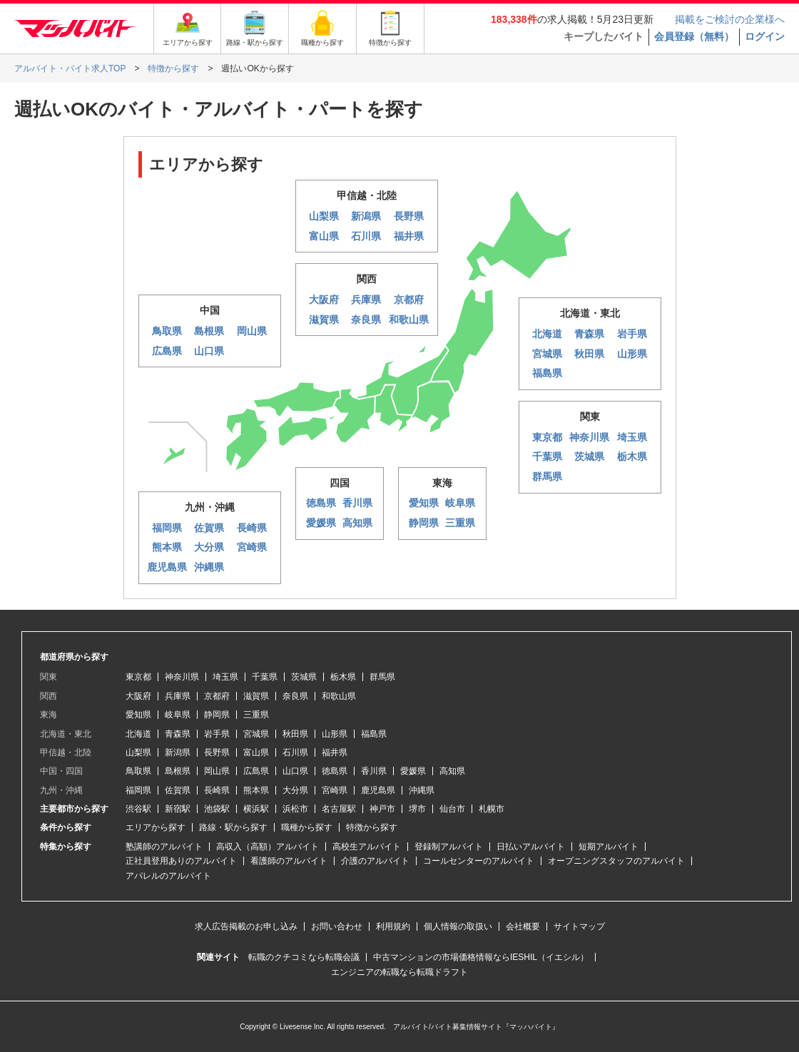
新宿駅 (177, 809)
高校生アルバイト (366, 847)
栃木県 (343, 677)
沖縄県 (421, 790)
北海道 (138, 734)
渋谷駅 (138, 809)
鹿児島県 (378, 790)
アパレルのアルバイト (168, 876)
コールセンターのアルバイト (478, 861)
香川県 (374, 771)
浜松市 (295, 809)
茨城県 (304, 677)
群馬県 (382, 677)
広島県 (256, 771)
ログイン (765, 36)
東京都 (138, 677)
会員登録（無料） (694, 36)
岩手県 (217, 734)
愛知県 (138, 715)
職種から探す (306, 827)
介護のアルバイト (375, 861)
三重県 (256, 715)
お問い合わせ (336, 926)
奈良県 (295, 696)
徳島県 (334, 771)
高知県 (452, 771)
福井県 (334, 752)
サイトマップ (579, 926)
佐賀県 (177, 790)
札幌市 (491, 809)
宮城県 (256, 734)
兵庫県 (177, 696)
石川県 (295, 752)
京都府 (217, 696)
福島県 (374, 734)
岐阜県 (177, 715)
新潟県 (177, 752)
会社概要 (523, 926)
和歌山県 (339, 696)
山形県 (334, 734)
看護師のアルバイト (288, 861)
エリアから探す (155, 827)
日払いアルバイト (531, 847)
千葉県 (265, 677)
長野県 (217, 752)
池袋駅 (217, 809)
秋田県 (295, 734)
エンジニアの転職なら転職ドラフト (399, 972)
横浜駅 (256, 809)
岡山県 (217, 771)
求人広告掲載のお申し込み (246, 926)
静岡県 (217, 715)
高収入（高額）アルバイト (267, 847)
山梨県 (138, 752)
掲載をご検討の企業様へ (730, 19)
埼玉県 (225, 677)
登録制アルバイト (448, 847)
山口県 (295, 771)
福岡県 (138, 790)
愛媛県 (413, 771)
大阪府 (138, 696)
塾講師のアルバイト (164, 847)
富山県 (256, 752)
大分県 (295, 790)
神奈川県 (182, 677)
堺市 (417, 809)
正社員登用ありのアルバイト (181, 861)
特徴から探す (371, 827)
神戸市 (382, 809)
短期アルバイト (608, 847)
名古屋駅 (339, 809)
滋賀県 (256, 696)
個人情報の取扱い (458, 926)
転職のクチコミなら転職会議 (304, 957)
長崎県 (217, 790)
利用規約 (393, 926)
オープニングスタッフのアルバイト (616, 861)
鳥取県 (138, 771)
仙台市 (452, 809)
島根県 (177, 771)
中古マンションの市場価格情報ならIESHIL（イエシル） (481, 957)
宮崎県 (334, 790)
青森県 (177, 734)
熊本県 (256, 790)
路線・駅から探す (233, 827)
